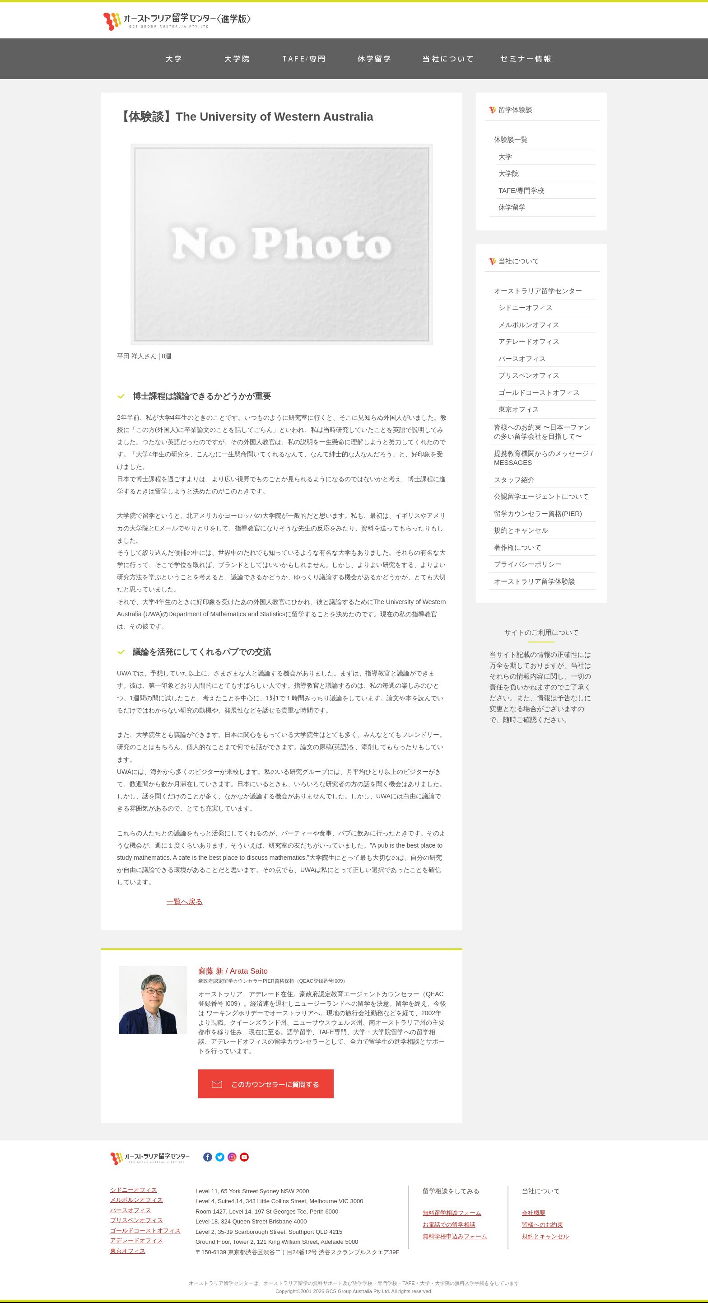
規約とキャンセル (521, 530)
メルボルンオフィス (528, 324)
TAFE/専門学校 (521, 190)
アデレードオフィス (528, 341)
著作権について (517, 547)
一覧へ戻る (185, 901)
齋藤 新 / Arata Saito (233, 971)
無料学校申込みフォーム (455, 1236)
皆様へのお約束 (542, 1224)
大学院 (237, 59)
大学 (174, 59)
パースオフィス (522, 358)
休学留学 (375, 59)
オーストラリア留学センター (538, 291)
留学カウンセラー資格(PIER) (538, 513)
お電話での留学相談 (449, 1224)
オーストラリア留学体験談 (534, 581)
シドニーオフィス (525, 307)
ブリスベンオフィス (528, 375)
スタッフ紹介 (514, 479)
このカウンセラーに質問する (275, 1084)
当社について (449, 59)
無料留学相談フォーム (452, 1212)
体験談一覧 (511, 139)
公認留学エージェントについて (541, 496)
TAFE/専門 (304, 59)
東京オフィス (518, 409)
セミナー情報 (526, 59)
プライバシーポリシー (528, 564)
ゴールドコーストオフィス (539, 392)
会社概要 (533, 1212)
